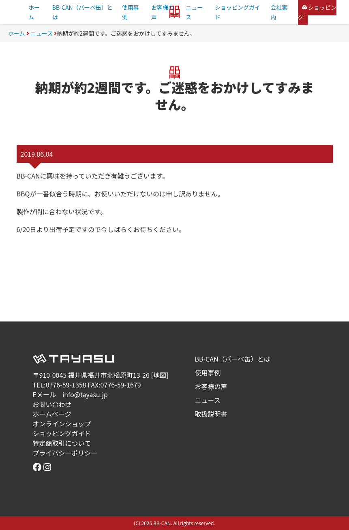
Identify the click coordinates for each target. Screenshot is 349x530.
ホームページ (52, 414)
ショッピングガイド (62, 433)
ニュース (41, 33)
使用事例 (208, 372)
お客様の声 (211, 386)
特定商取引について (62, 443)
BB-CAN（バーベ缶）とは (232, 359)
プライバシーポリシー (65, 453)
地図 (159, 375)
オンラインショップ (62, 423)
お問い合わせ (52, 404)
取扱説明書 (211, 414)
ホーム (16, 33)
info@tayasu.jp (85, 394)
